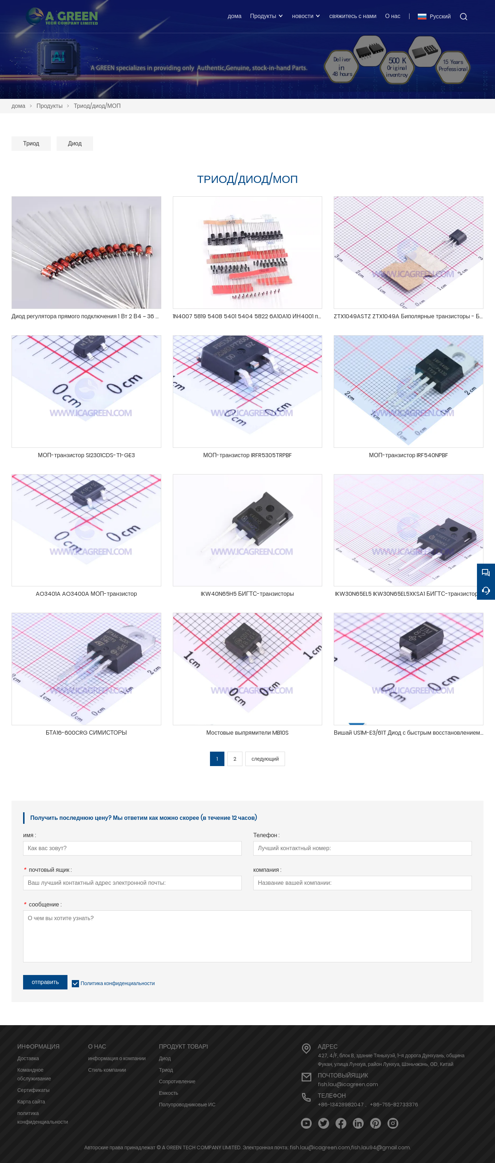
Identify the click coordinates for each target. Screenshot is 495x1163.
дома (18, 106)
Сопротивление (177, 1081)
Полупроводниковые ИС (187, 1104)
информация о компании (117, 1058)
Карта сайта (31, 1101)
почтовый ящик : (47, 870)
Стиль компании (107, 1070)
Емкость (168, 1093)
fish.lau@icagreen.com (348, 1084)
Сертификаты (33, 1090)
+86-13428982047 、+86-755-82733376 (368, 1104)
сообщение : (42, 905)
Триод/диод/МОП (97, 106)
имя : (29, 835)
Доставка (28, 1058)
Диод (75, 143)
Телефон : (266, 835)
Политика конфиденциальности (117, 983)
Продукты (49, 106)
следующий (265, 758)
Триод (31, 143)
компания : (267, 870)
